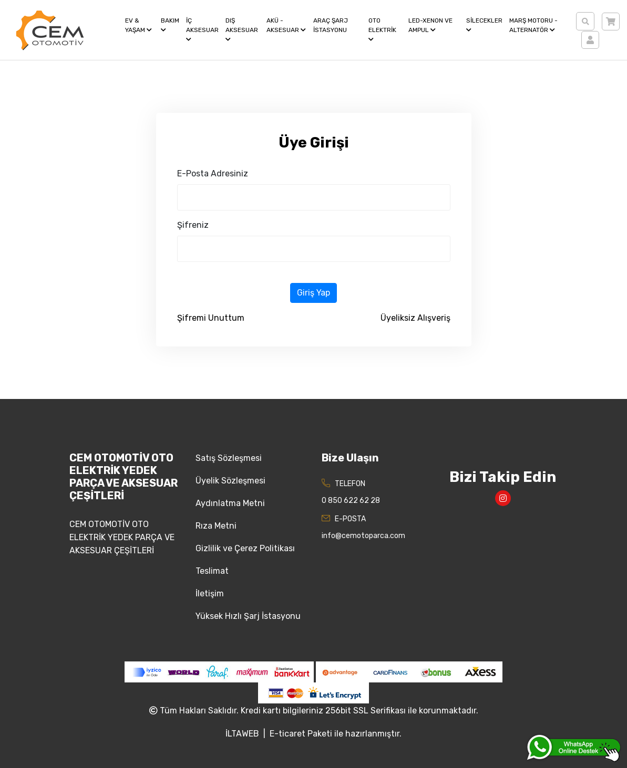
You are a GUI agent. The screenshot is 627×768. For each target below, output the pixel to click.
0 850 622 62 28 (351, 500)
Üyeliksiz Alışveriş (415, 318)
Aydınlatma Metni (230, 503)
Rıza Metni (216, 526)
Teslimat (212, 571)
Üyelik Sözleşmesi (230, 481)
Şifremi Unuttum (210, 318)
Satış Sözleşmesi (229, 458)
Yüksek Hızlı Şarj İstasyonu (248, 616)
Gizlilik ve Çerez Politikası (245, 548)
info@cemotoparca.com (363, 535)
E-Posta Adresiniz (212, 173)
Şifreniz (193, 225)
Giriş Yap (313, 293)
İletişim (210, 593)
